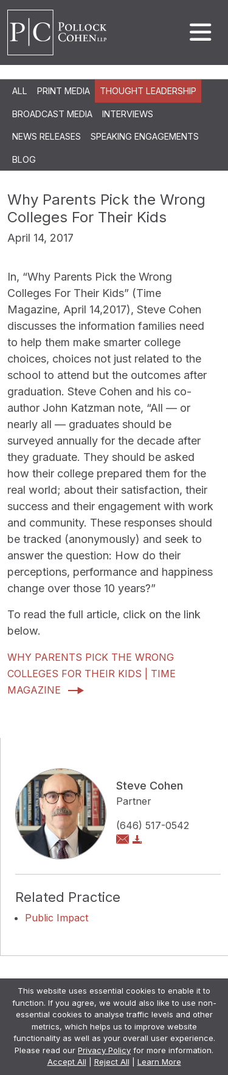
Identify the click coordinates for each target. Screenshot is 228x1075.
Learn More (159, 1061)
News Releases (46, 136)
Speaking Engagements (145, 136)
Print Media (63, 91)
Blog (24, 159)
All (19, 91)
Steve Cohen (149, 785)
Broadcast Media (52, 114)
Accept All (66, 1061)
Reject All (112, 1061)
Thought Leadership (148, 91)
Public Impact (56, 918)
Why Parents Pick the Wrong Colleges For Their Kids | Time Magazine (91, 673)
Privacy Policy (104, 1050)
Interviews (127, 114)
